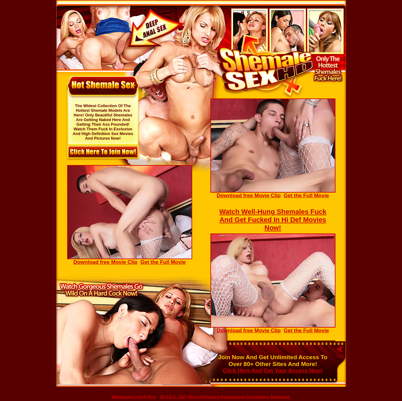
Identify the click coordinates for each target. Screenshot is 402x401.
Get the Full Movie (306, 195)
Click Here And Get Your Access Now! (273, 371)
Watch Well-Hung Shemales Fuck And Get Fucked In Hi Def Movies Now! (272, 220)
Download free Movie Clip (272, 193)
